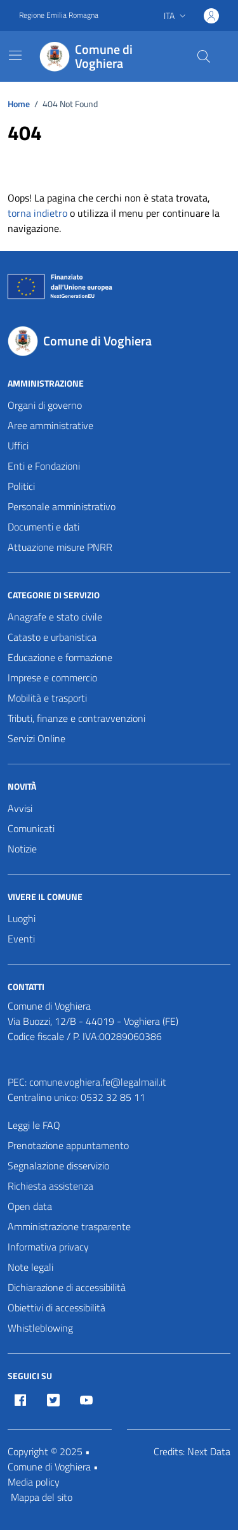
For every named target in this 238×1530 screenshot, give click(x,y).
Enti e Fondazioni (44, 465)
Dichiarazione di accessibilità (67, 1287)
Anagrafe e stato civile (55, 616)
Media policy (34, 1481)
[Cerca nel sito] (203, 56)
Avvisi (20, 808)
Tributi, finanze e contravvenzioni (76, 718)
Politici (21, 486)
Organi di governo (45, 405)
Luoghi (22, 918)
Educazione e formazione (60, 657)
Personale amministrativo (62, 506)
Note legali (30, 1267)
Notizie (22, 848)
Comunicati (31, 828)
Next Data (208, 1451)
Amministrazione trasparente (69, 1226)
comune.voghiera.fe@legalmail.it (97, 1082)
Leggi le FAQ (34, 1125)
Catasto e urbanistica (52, 637)
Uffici (18, 445)
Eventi (21, 938)
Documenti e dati (43, 526)
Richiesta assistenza (50, 1185)
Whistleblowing (40, 1327)
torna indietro (37, 213)
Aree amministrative (50, 425)
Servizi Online (36, 738)
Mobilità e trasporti (47, 697)
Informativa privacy (48, 1246)
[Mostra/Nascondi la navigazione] (15, 55)
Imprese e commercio (52, 677)
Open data (30, 1206)
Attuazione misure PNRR (60, 547)
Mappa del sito (41, 1497)
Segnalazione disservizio (58, 1165)
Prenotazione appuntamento (68, 1145)
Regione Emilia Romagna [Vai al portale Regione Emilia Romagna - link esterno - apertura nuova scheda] (58, 15)
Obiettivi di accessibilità (56, 1307)
